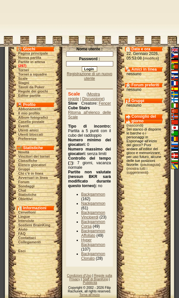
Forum (23, 182)
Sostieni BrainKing (34, 225)
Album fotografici (33, 117)
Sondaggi (26, 186)
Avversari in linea (33, 178)
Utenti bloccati (30, 134)
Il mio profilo (29, 113)
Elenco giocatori (32, 165)
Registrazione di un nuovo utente (89, 76)
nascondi (135, 125)
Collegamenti (29, 242)
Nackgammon (93, 203)
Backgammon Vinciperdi (93, 214)
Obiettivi (25, 199)
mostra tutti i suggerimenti (137, 170)
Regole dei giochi (33, 91)
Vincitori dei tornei (34, 156)
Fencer (105, 103)
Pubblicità (90, 283)
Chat (22, 190)
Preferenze (27, 139)
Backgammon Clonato (93, 256)
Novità (23, 152)
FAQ (22, 234)
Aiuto (22, 229)
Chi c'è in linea (31, 173)
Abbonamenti (29, 109)
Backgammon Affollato (93, 233)
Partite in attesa (31, 62)
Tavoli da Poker (31, 87)
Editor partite (29, 95)
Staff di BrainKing (95, 279)
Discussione (92, 98)
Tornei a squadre (32, 74)
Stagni (23, 83)
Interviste (26, 221)
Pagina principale (33, 53)
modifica (151, 58)
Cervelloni (27, 212)
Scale (23, 78)
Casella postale (31, 122)
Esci (22, 251)
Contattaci (27, 238)
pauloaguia (150, 165)
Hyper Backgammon (93, 242)
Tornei (23, 70)
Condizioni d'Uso (79, 275)
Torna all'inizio (89, 295)
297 (22, 66)
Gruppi (24, 169)
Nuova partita (29, 58)
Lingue (24, 217)
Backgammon (93, 194)
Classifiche (27, 161)
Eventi (23, 126)
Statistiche (27, 195)
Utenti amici (28, 130)
